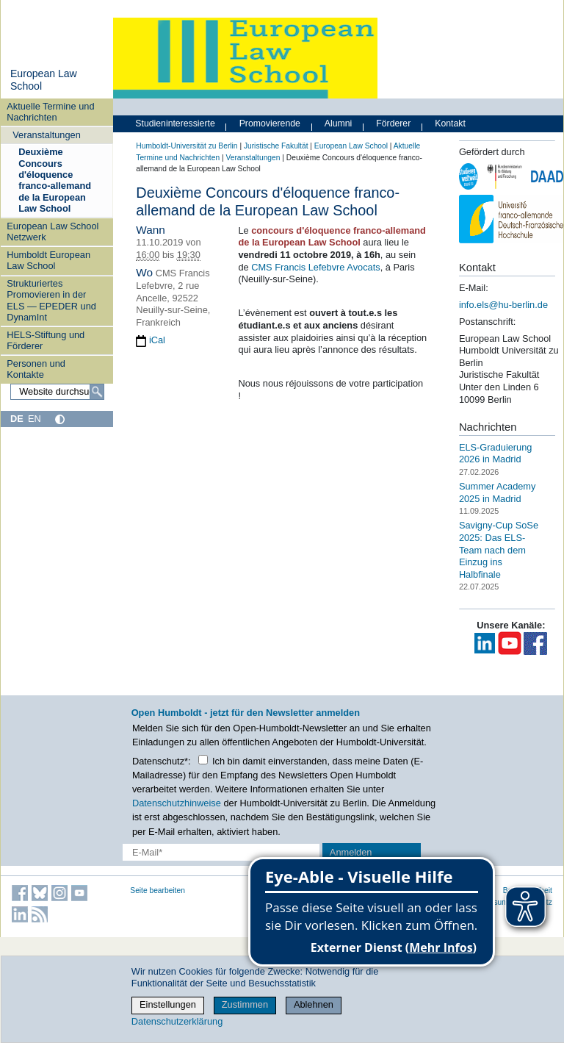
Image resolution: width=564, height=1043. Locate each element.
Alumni (338, 123)
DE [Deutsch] (17, 418)
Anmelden (351, 852)
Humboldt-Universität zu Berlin (186, 146)
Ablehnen (313, 1004)
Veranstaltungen (46, 134)
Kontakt (450, 123)
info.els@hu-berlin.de (503, 304)
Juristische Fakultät (276, 146)
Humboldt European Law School (48, 260)
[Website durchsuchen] (57, 392)
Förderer (393, 123)
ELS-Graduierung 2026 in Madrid (495, 453)
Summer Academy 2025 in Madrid (497, 492)
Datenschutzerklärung (177, 1021)
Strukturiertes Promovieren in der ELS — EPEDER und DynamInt (51, 300)
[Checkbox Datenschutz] (203, 759)
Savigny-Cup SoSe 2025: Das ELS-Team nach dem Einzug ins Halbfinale (498, 550)
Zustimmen (245, 1004)
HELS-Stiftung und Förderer (45, 340)
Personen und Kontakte (36, 369)
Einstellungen (168, 1004)
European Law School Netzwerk (52, 232)
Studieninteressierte (174, 123)
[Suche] (97, 392)
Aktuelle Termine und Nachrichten (50, 112)
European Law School (351, 146)
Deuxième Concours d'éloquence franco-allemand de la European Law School (54, 180)
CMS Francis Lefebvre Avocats (315, 267)
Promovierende (269, 123)
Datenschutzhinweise (176, 803)
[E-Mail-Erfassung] (221, 852)
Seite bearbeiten (157, 890)
